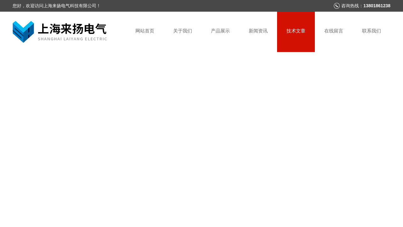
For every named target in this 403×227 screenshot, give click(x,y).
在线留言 (333, 30)
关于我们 (182, 30)
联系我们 (371, 30)
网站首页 (144, 30)
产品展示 (220, 30)
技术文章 (296, 30)
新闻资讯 (258, 30)
